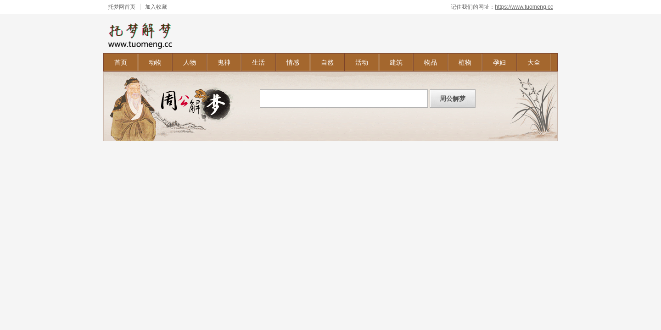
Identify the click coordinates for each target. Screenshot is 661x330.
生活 (258, 62)
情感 (292, 62)
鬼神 (224, 62)
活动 (361, 62)
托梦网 (116, 7)
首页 (120, 62)
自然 (327, 62)
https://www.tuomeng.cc (524, 7)
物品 (430, 62)
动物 (155, 62)
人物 (189, 62)
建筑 (396, 62)
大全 (533, 62)
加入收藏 (156, 7)
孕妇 (499, 62)
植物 (465, 62)
